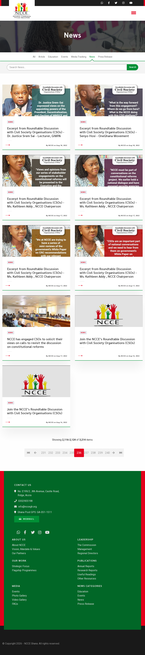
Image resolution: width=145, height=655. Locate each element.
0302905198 (25, 500)
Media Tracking (78, 56)
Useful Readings (86, 574)
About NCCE (18, 545)
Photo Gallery (19, 595)
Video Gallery (19, 600)
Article (41, 56)
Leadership (85, 539)
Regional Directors (87, 553)
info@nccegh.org (27, 506)
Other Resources (86, 578)
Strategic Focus (20, 566)
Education (53, 56)
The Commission (86, 545)
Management (84, 549)
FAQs (15, 604)
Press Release (105, 56)
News (92, 56)
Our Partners (19, 553)
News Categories (89, 586)
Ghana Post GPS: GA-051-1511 (35, 512)
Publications (87, 560)
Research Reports (87, 570)
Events (64, 56)
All (34, 56)
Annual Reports (85, 566)
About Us (19, 539)
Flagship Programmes (24, 570)
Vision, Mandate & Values (26, 549)
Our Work (19, 560)
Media (16, 586)
